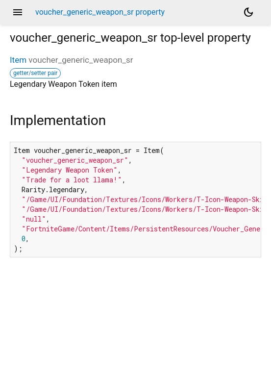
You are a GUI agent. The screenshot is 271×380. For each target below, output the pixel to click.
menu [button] (18, 12)
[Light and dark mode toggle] (248, 12)
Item (18, 60)
